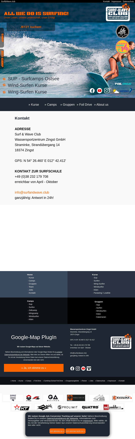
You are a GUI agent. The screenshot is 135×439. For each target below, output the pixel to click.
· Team (30, 287)
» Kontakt (121, 381)
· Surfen (96, 281)
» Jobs (91, 381)
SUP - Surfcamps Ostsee (33, 78)
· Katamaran (100, 317)
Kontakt (106, 1)
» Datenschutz (100, 381)
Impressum (116, 1)
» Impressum (111, 381)
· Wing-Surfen (98, 284)
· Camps (31, 281)
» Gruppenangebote (72, 381)
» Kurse (33, 104)
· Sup (94, 277)
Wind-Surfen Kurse (27, 85)
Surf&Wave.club (8, 1)
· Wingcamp (32, 313)
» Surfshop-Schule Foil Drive (53, 381)
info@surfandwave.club (32, 192)
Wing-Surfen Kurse (27, 91)
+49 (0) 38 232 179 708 (81, 345)
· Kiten (95, 290)
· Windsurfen (98, 287)
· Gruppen (32, 284)
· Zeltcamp (32, 310)
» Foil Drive (84, 104)
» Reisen (84, 381)
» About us (101, 104)
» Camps (51, 104)
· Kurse (30, 277)
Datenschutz (128, 1)
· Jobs (30, 290)
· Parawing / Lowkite (101, 293)
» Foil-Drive (37, 381)
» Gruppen (67, 104)
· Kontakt (31, 293)
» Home (13, 381)
